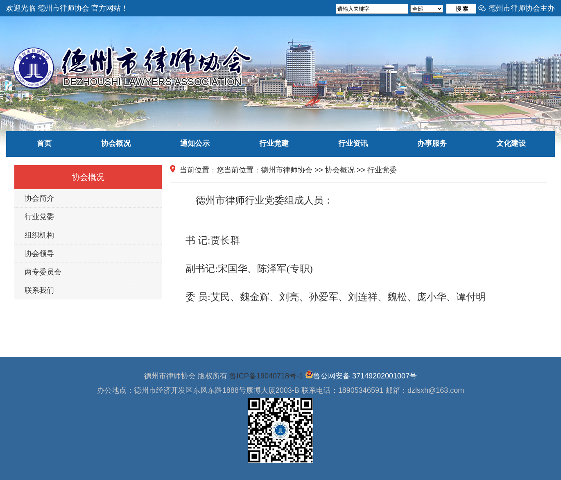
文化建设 (511, 143)
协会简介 (39, 198)
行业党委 (39, 217)
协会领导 (39, 253)
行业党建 (274, 143)
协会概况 (116, 143)
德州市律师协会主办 (522, 8)
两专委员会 (43, 272)
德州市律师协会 (286, 170)
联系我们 (39, 290)
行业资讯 (353, 143)
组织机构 (39, 235)
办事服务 (432, 143)
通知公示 (195, 143)
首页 (44, 143)
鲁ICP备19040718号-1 (266, 376)
